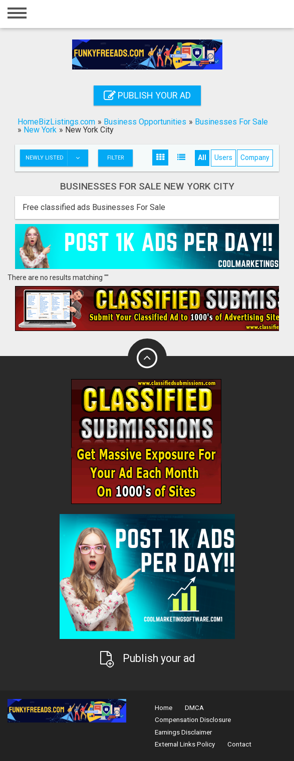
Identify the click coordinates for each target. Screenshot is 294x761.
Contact (239, 744)
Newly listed (57, 158)
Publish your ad (147, 95)
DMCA (194, 708)
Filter (115, 157)
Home (163, 708)
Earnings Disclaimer (183, 732)
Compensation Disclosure (193, 720)
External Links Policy (185, 744)
